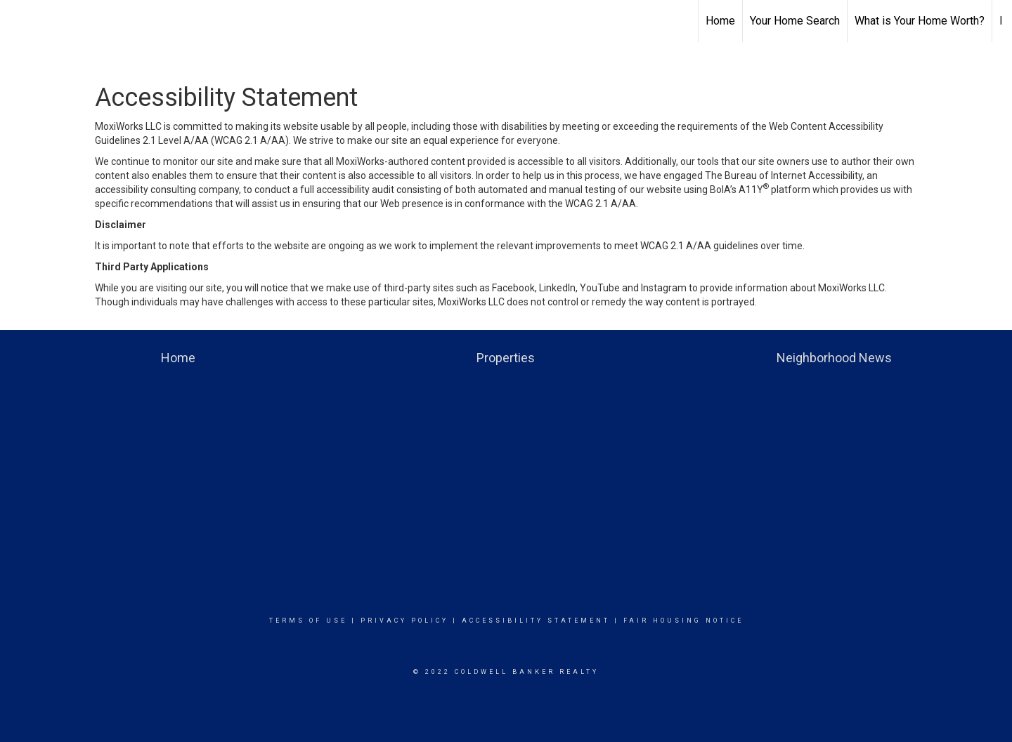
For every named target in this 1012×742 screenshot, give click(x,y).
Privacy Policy (404, 620)
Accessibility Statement (536, 620)
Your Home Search (795, 20)
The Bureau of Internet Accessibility (783, 175)
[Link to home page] (18, 21)
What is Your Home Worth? (920, 20)
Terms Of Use (308, 620)
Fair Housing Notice (683, 620)
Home (720, 20)
